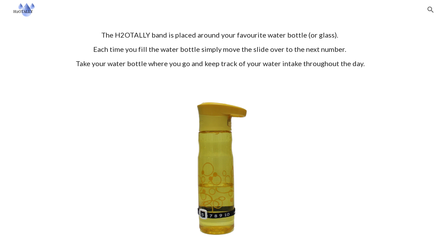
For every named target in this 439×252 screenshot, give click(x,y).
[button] (430, 9)
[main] (219, 55)
